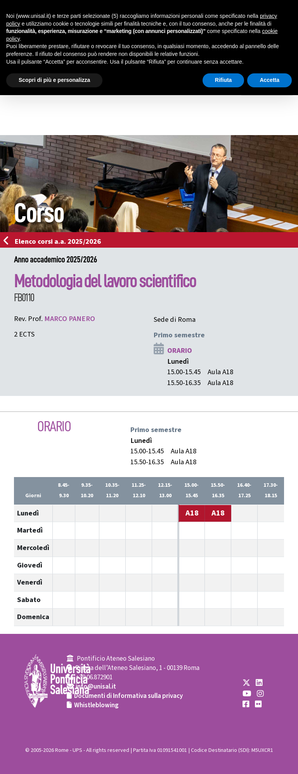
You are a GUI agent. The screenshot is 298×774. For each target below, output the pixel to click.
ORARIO (179, 350)
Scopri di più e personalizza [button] (54, 80)
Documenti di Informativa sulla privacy (128, 696)
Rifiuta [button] (223, 80)
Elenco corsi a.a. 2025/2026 (54, 241)
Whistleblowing (96, 705)
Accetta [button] (269, 80)
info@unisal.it (96, 686)
